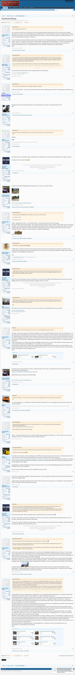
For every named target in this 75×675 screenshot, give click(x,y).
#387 (73, 204)
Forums (5, 7)
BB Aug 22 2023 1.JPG (43, 355)
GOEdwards (21, 238)
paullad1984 (22, 115)
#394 (73, 408)
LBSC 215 (8, 259)
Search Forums (5, 9)
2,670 (9, 118)
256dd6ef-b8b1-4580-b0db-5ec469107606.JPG (47, 636)
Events (20, 7)
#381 (73, 48)
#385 (73, 144)
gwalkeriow (22, 261)
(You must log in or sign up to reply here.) (66, 655)
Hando (13, 50)
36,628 (9, 68)
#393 (73, 382)
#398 (73, 531)
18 (14, 22)
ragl (20, 650)
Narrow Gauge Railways (11, 20)
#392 (73, 361)
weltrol (13, 91)
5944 (3, 306)
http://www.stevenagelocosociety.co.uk (18, 311)
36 (9, 461)
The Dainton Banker (15, 94)
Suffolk (9, 203)
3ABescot (14, 207)
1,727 (9, 199)
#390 (73, 288)
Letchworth (8, 318)
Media (10, 7)
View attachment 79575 (17, 219)
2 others (27, 115)
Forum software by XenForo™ (11, 670)
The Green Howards (4, 167)
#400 (73, 648)
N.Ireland (8, 147)
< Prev (8, 22)
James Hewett (5, 34)
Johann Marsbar (5, 195)
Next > (27, 22)
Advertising (32, 7)
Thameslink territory (7, 494)
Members (26, 7)
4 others (29, 207)
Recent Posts (11, 9)
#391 (73, 313)
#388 (73, 236)
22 (21, 22)
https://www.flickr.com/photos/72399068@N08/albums (21, 203)
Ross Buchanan (15, 261)
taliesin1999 (17, 115)
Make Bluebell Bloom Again (19, 257)
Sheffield (8, 412)
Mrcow (3, 404)
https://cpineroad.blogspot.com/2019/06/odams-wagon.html (24, 371)
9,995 (9, 311)
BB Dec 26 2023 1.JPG (21, 631)
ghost (3, 139)
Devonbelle (14, 146)
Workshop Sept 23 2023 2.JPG (22, 355)
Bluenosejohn (17, 410)
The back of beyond (7, 74)
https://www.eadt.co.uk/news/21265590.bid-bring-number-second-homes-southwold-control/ (32, 458)
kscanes (18, 574)
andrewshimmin (19, 50)
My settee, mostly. (7, 176)
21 (19, 22)
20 (17, 22)
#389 (73, 259)
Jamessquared (5, 252)
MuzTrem (22, 574)
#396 (73, 471)
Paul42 (13, 384)
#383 (73, 91)
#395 (73, 438)
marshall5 (4, 114)
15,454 (9, 171)
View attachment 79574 (17, 217)
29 (24, 22)
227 (9, 39)
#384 (73, 112)
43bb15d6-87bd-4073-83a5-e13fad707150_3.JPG (26, 636)
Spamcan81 (4, 64)
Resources (15, 7)
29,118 (9, 256)
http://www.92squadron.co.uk (22, 72)
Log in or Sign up (69, 1)
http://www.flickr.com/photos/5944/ (18, 310)
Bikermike (4, 485)
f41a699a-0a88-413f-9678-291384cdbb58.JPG (47, 631)
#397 (73, 484)
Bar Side (20, 20)
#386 (73, 170)
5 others (27, 238)
